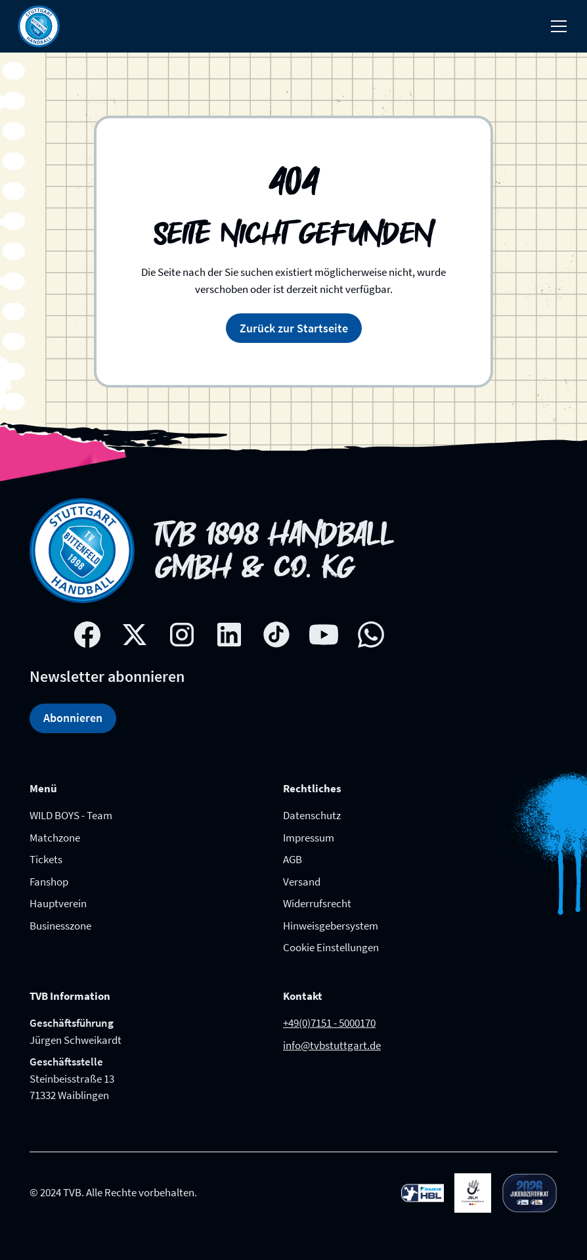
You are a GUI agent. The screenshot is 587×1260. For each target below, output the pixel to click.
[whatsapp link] (371, 634)
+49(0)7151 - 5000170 (329, 1023)
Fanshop (49, 881)
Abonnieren (72, 717)
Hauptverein (58, 903)
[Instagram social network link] (182, 634)
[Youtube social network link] (323, 634)
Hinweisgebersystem (330, 925)
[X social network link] (134, 634)
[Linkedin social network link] (229, 634)
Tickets (46, 859)
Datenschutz (312, 815)
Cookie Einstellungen (331, 947)
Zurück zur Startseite (294, 328)
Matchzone (55, 837)
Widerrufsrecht (317, 903)
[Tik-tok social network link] (276, 634)
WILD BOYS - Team (71, 815)
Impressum (308, 837)
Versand (301, 881)
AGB (292, 859)
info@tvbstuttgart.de (332, 1045)
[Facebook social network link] (87, 634)
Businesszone (60, 925)
